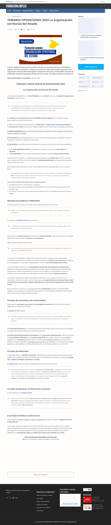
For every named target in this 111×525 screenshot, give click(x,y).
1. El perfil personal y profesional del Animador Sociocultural (90, 36)
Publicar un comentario (40, 474)
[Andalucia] (84, 77)
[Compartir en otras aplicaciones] (34, 29)
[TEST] (97, 86)
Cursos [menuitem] (44, 11)
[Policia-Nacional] (84, 86)
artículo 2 (47, 96)
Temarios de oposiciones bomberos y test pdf (98, 499)
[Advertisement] (40, 456)
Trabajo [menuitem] (37, 11)
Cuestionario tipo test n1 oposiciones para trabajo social (30, 1)
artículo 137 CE (14, 311)
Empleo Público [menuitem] (28, 11)
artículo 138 (13, 364)
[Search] (104, 6)
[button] (102, 2)
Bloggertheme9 (71, 522)
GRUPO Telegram (90, 67)
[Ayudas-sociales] (97, 77)
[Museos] (84, 82)
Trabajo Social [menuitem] (53, 11)
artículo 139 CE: (27, 393)
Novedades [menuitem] (16, 11)
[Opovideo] (97, 82)
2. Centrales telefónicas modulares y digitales (92, 58)
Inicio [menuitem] (9, 11)
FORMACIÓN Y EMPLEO (52, 522)
